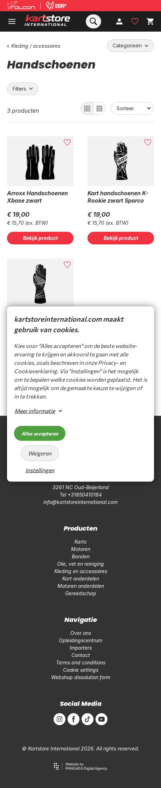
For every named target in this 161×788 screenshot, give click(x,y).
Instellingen (40, 470)
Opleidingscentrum (80, 640)
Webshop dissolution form (80, 677)
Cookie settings (80, 670)
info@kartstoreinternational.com (80, 502)
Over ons (80, 633)
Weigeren (39, 453)
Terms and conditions (80, 662)
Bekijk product (40, 238)
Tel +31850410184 (80, 495)
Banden (81, 556)
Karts (80, 542)
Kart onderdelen (80, 579)
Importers (81, 648)
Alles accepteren (39, 433)
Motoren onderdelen (80, 586)
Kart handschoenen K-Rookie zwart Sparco (118, 197)
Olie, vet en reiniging (80, 564)
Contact (80, 655)
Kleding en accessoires (80, 571)
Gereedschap (80, 593)
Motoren (80, 549)
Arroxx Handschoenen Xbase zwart (37, 197)
